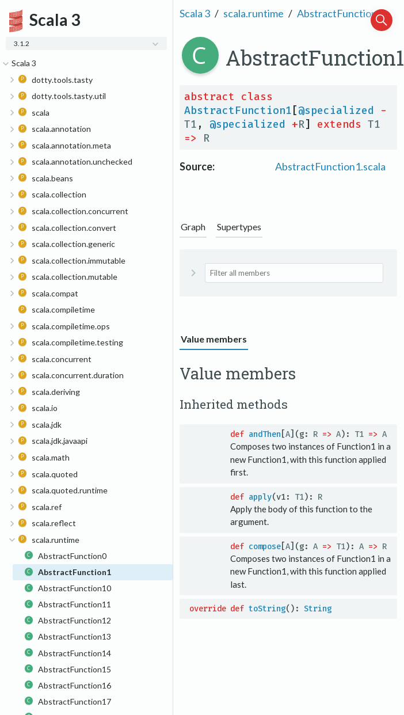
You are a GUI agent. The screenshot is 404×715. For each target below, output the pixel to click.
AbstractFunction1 (340, 13)
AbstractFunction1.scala (330, 166)
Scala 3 (195, 13)
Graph (193, 226)
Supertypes (239, 226)
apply (260, 497)
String (317, 608)
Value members (214, 338)
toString (267, 608)
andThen (265, 434)
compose (265, 546)
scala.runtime (253, 13)
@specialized (336, 110)
